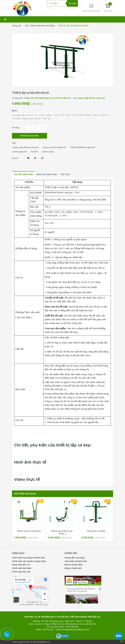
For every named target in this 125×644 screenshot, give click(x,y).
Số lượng (15, 128)
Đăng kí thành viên (73, 568)
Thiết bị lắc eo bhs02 (96, 531)
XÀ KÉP (34, 152)
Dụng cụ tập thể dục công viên (26, 147)
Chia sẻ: (15, 158)
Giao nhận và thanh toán (76, 561)
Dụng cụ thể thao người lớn (54, 147)
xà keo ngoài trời (20, 152)
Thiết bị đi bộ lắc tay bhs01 (29, 531)
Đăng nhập (87, 11)
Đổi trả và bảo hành (74, 565)
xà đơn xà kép (48, 152)
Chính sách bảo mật (21, 572)
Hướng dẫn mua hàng (75, 558)
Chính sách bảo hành (21, 568)
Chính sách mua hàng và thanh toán (28, 558)
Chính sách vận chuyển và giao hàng (29, 561)
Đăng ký (96, 11)
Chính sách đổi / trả (21, 565)
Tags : (14, 143)
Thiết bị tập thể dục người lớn (82, 147)
